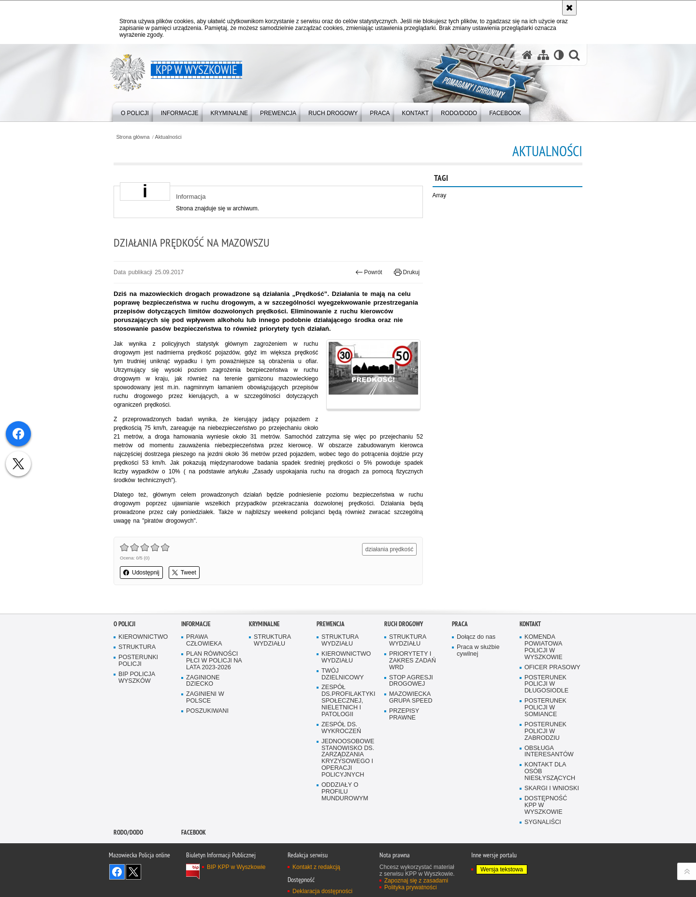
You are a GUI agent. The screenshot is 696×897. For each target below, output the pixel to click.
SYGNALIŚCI (542, 822)
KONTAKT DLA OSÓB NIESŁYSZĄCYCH (549, 771)
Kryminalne (264, 624)
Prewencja (331, 624)
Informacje (196, 624)
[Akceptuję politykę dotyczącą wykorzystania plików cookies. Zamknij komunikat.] (569, 7)
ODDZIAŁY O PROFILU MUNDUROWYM (344, 792)
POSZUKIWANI (207, 711)
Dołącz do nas (476, 637)
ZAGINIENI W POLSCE (205, 697)
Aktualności (168, 137)
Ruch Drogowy (403, 624)
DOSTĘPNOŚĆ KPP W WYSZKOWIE (545, 805)
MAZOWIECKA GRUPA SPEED (411, 697)
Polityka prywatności (410, 887)
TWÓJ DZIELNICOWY (342, 674)
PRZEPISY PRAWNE (404, 714)
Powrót (368, 272)
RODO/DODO (128, 832)
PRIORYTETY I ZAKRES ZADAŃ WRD (412, 661)
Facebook (193, 832)
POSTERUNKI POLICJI (138, 660)
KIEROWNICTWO (143, 637)
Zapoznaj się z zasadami (416, 880)
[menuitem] (135, 111)
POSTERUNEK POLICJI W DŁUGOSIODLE (546, 684)
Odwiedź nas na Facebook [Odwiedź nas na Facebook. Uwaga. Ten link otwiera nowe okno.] (117, 872)
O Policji (124, 624)
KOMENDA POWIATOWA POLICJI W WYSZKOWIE (543, 647)
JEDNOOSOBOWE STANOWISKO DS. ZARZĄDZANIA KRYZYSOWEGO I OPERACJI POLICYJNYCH (347, 758)
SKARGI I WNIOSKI (551, 788)
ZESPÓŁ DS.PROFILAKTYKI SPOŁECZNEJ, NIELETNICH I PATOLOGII (348, 701)
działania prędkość (389, 549)
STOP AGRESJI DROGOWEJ (411, 681)
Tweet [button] (184, 572)
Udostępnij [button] (141, 572)
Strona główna (132, 137)
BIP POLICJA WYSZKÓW (136, 677)
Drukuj (407, 272)
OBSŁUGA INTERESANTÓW (549, 751)
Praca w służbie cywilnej (478, 650)
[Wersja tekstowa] (559, 55)
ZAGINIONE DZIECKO (202, 681)
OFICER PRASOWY (552, 667)
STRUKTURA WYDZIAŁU (272, 640)
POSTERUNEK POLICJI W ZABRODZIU (545, 731)
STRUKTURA (137, 647)
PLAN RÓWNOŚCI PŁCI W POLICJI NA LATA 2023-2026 (214, 661)
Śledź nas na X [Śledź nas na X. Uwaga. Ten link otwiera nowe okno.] (133, 872)
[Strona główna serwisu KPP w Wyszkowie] (527, 55)
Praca (460, 624)
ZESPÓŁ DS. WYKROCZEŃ (341, 728)
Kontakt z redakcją (316, 867)
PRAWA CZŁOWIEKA (204, 640)
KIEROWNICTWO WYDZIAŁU (346, 657)
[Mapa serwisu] (543, 55)
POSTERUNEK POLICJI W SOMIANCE (545, 708)
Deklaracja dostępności (322, 891)
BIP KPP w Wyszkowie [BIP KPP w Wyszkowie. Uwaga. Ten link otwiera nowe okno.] (236, 867)
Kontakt (530, 624)
